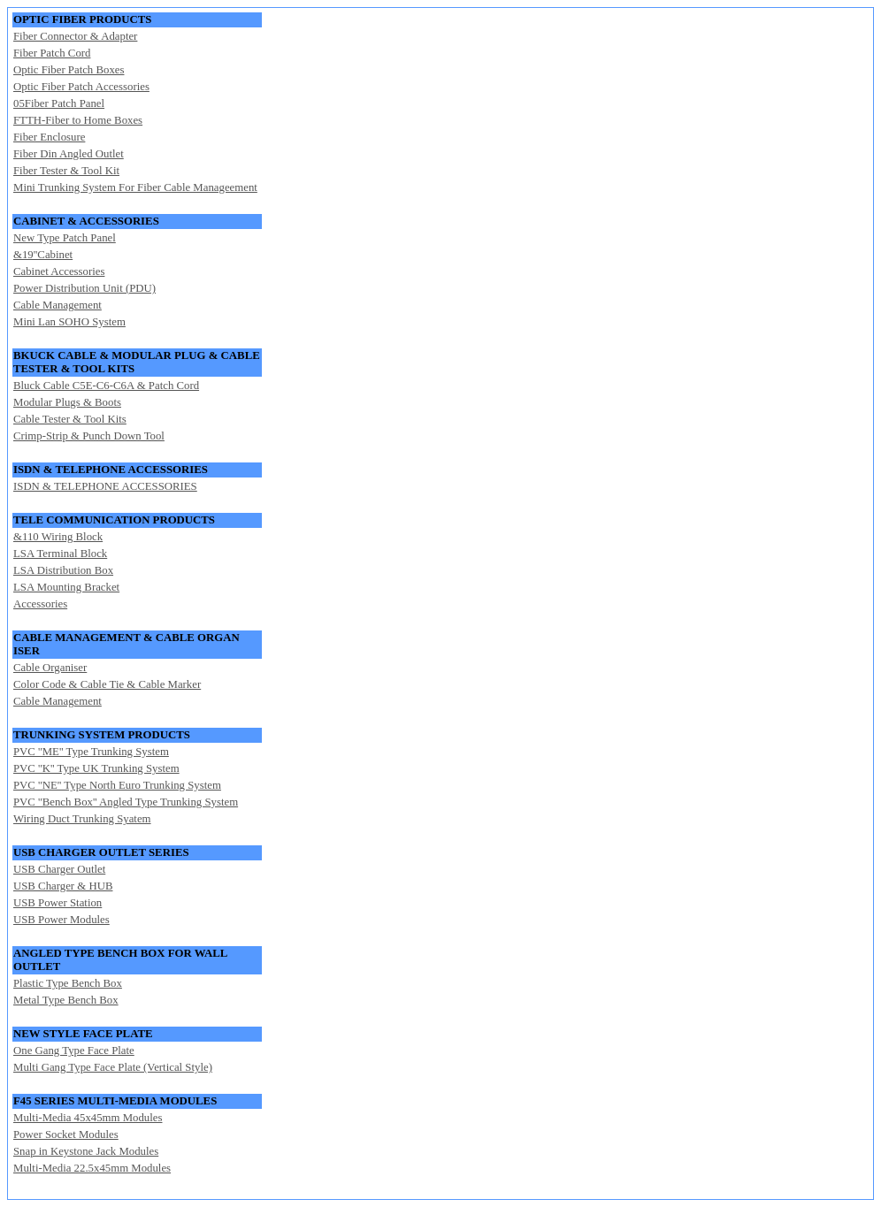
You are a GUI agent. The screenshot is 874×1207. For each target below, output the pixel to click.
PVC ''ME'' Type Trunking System (91, 751)
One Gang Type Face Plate (73, 1050)
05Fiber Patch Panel (58, 103)
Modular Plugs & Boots (67, 402)
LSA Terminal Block (60, 553)
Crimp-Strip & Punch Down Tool (89, 436)
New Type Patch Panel (64, 238)
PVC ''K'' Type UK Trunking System (96, 768)
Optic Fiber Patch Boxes (68, 70)
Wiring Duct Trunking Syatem (82, 819)
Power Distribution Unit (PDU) (84, 288)
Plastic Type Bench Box (67, 983)
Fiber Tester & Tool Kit (66, 170)
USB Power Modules (61, 919)
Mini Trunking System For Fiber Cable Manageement (135, 187)
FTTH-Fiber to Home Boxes (77, 120)
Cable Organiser (50, 667)
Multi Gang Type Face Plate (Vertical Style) (112, 1067)
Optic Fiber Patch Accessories (81, 86)
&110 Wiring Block (58, 537)
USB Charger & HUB (62, 886)
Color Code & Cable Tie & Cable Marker (107, 684)
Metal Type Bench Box (66, 1000)
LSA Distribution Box (63, 570)
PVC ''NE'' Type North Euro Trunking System (117, 785)
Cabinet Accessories (58, 271)
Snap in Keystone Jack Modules (85, 1151)
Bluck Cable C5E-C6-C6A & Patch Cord (106, 385)
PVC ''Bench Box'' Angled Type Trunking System (125, 802)
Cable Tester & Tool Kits (69, 419)
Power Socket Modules (66, 1134)
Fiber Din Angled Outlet (68, 154)
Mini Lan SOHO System (69, 322)
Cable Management (57, 305)
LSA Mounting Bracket (66, 587)
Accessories (40, 604)
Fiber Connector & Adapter (75, 36)
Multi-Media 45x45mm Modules (87, 1118)
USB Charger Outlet (59, 869)
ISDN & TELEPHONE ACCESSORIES (105, 486)
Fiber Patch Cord (51, 53)
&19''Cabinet (43, 254)
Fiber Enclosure (49, 137)
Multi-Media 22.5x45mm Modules (92, 1168)
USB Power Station (57, 903)
